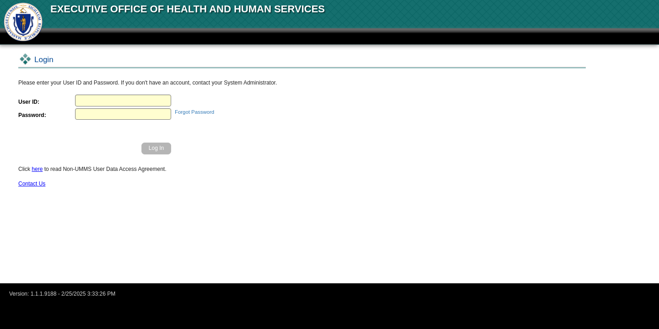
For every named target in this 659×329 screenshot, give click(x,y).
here (37, 169)
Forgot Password (194, 112)
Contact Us (31, 183)
